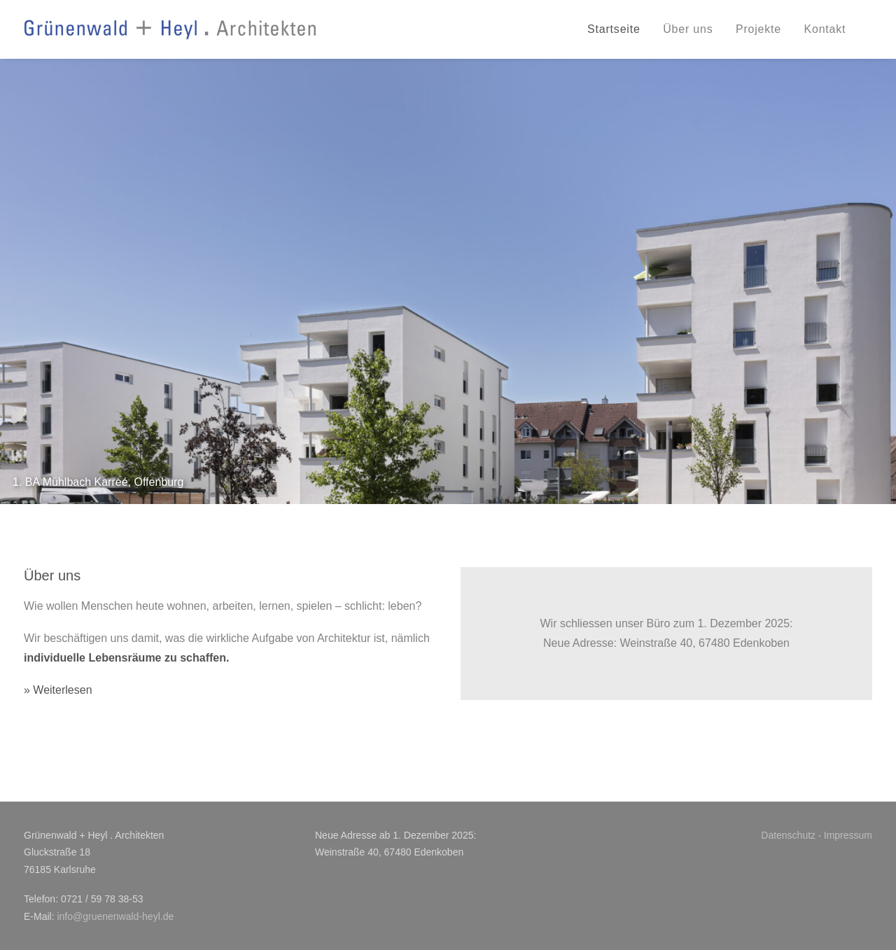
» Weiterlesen (58, 690)
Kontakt (825, 29)
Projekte (758, 29)
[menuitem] (618, 29)
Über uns (688, 29)
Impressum (848, 835)
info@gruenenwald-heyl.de (115, 916)
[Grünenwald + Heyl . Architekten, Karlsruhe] (170, 29)
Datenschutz (788, 835)
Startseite (613, 29)
